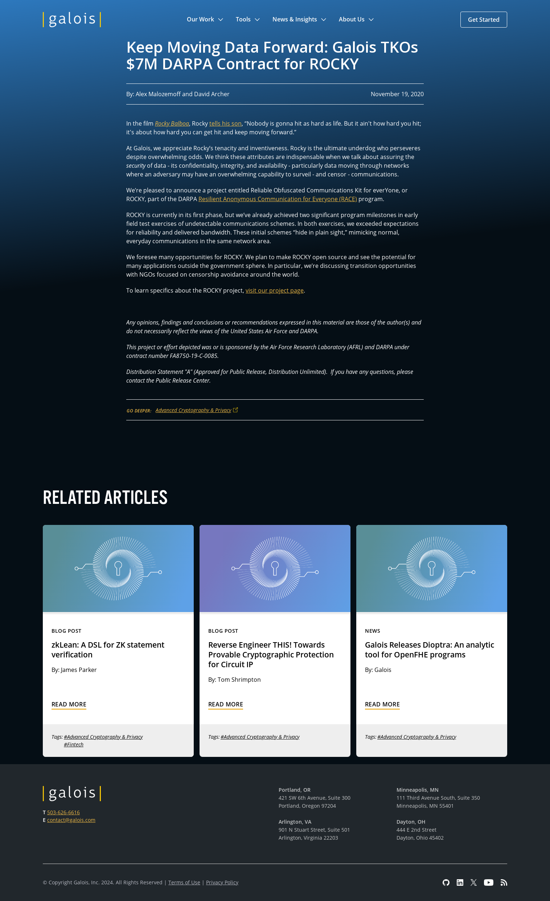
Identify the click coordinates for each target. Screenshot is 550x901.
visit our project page (275, 290)
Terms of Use (184, 882)
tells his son (225, 123)
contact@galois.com (71, 819)
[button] (205, 19)
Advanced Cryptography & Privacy (193, 410)
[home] (72, 19)
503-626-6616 (63, 812)
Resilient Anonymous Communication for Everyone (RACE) (277, 199)
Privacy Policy (222, 882)
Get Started (484, 20)
